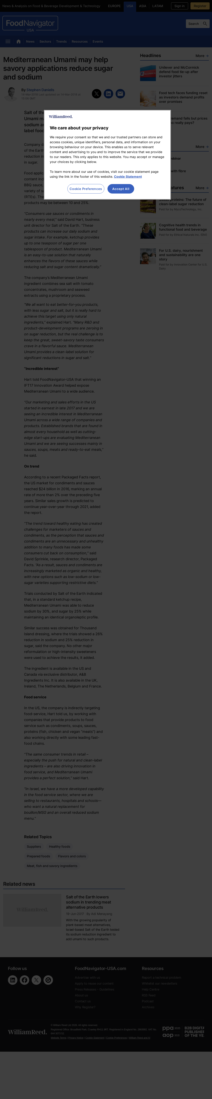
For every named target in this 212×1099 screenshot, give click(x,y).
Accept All (120, 189)
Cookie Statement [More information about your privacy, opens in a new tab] (128, 177)
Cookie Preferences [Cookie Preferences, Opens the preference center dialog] (86, 189)
